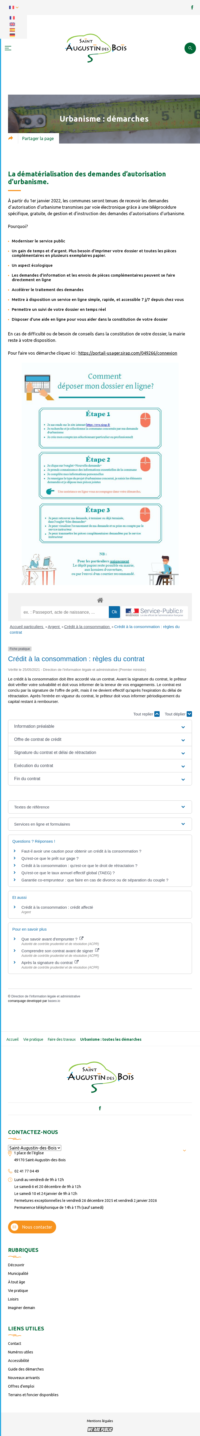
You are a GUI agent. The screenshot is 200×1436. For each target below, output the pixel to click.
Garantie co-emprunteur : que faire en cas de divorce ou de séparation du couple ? (94, 880)
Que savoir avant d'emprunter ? (52, 939)
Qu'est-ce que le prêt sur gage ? (50, 858)
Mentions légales (100, 1421)
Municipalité (18, 1273)
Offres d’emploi (21, 1386)
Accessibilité (18, 1360)
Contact (14, 1343)
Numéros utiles (20, 1352)
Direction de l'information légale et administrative (45, 996)
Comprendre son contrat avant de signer (60, 951)
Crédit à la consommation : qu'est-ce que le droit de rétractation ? (79, 865)
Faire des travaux (62, 1039)
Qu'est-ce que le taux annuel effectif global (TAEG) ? (68, 872)
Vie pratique (33, 1039)
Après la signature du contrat (50, 962)
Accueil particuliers (27, 626)
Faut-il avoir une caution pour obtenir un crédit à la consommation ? (81, 851)
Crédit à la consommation (87, 626)
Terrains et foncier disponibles (33, 1395)
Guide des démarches (26, 1369)
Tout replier (146, 714)
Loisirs (13, 1299)
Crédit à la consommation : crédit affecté (57, 907)
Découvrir (16, 1265)
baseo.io (54, 1001)
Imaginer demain (21, 1308)
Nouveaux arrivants (24, 1378)
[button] (100, 726)
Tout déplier (178, 714)
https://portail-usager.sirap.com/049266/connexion (127, 353)
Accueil (12, 1039)
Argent (54, 626)
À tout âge (16, 1282)
